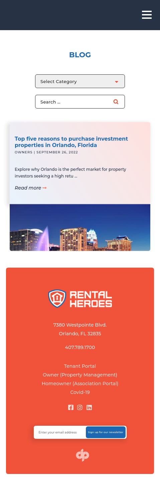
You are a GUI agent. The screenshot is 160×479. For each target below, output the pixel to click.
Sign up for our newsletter (105, 432)
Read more (30, 191)
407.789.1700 (80, 347)
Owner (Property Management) (80, 375)
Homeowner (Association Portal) (80, 384)
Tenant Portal (80, 366)
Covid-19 (80, 392)
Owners (23, 155)
